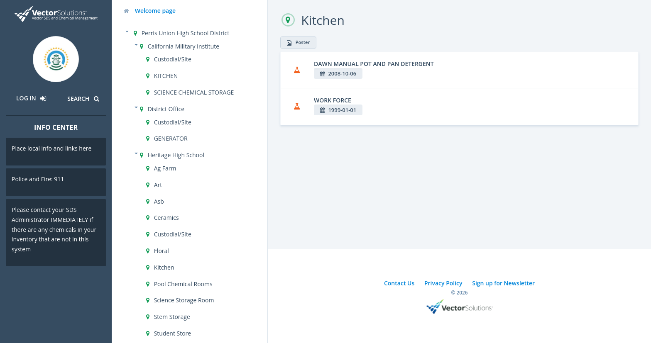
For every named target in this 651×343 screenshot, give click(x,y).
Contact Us (399, 283)
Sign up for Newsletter (503, 283)
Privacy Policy (443, 283)
